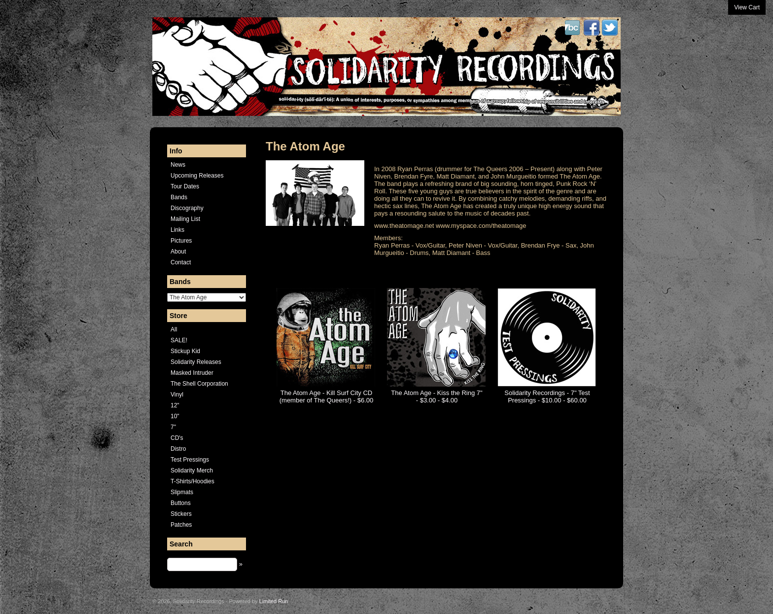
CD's (177, 437)
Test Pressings (190, 459)
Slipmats (182, 492)
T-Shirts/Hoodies (192, 481)
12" (175, 405)
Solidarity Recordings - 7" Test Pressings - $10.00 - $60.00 (547, 396)
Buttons (181, 503)
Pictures (181, 240)
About (178, 251)
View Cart (747, 7)
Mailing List (185, 219)
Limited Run (273, 601)
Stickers (181, 513)
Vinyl (177, 394)
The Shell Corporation (199, 383)
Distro (178, 448)
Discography (187, 208)
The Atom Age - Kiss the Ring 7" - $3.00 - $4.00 (436, 396)
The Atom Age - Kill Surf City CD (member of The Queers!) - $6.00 (327, 396)
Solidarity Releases (196, 362)
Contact (181, 262)
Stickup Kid (185, 351)
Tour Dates (185, 186)
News (178, 164)
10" (175, 416)
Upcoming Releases (197, 175)
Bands (179, 197)
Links (177, 229)
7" (173, 427)
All (174, 329)
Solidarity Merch (192, 470)
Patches (181, 524)
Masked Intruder (192, 372)
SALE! (179, 340)
